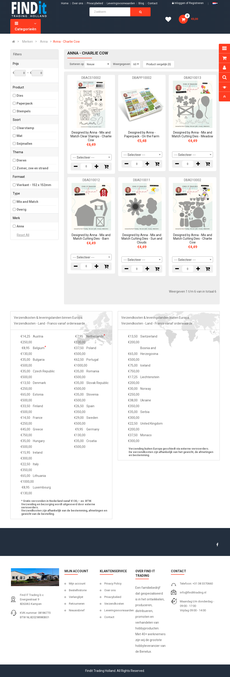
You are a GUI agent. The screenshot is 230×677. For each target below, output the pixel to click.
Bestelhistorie (78, 590)
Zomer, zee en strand (32, 168)
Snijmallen (24, 143)
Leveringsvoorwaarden (121, 3)
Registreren (196, 3)
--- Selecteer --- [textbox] (83, 157)
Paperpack (25, 103)
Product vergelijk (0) (158, 64)
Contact (109, 617)
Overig (21, 209)
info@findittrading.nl (193, 592)
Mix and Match (27, 201)
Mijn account (77, 583)
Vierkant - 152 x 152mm (34, 185)
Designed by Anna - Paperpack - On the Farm (141, 134)
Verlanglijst (76, 597)
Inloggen (180, 3)
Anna (44, 41)
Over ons (77, 3)
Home (64, 3)
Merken (27, 41)
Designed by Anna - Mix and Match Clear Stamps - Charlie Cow (91, 136)
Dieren (21, 160)
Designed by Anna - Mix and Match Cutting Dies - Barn (91, 237)
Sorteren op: (77, 64)
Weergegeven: (122, 64)
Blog (141, 3)
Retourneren (77, 603)
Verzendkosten (114, 603)
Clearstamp (25, 128)
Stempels (24, 111)
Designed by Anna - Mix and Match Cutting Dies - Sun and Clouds (141, 238)
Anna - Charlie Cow (66, 41)
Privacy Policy (112, 583)
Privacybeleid (95, 3)
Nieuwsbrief (77, 610)
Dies (20, 95)
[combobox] (91, 157)
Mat (19, 136)
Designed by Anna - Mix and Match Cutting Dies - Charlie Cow (192, 238)
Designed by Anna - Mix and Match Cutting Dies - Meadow (192, 134)
